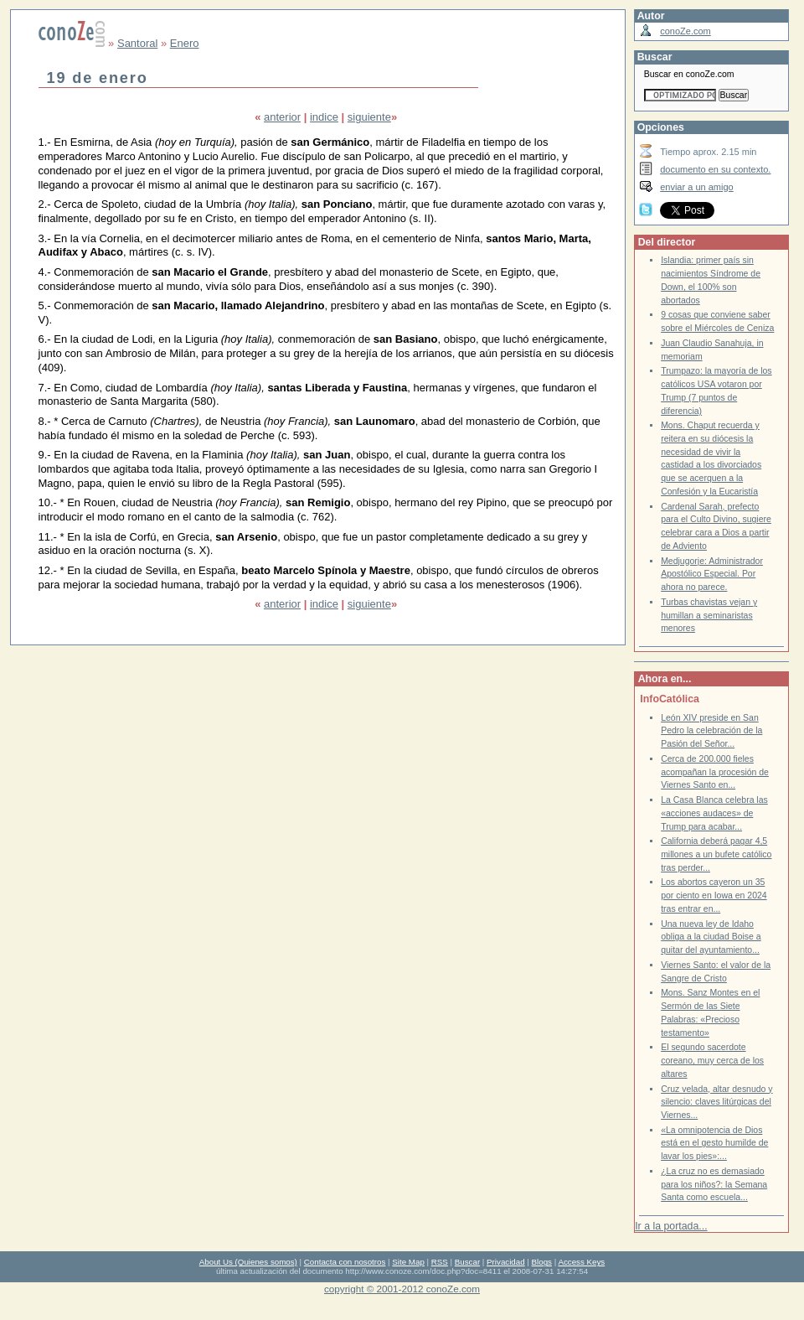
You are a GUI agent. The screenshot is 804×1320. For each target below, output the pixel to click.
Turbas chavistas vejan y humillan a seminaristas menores (709, 615)
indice (324, 117)
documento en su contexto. (715, 169)
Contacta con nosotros (345, 1261)
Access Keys (581, 1261)
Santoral (137, 43)
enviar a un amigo (697, 187)
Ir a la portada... (671, 1226)
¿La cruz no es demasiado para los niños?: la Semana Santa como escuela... (714, 1184)
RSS (439, 1261)
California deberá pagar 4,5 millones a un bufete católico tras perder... (716, 854)
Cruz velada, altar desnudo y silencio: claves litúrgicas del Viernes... (716, 1102)
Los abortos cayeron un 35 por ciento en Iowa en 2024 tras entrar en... (714, 895)
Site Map (408, 1261)
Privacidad (506, 1261)
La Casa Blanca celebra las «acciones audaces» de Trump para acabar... (714, 813)
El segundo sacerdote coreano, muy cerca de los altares (712, 1060)
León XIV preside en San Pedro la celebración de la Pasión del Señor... (711, 730)
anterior (282, 117)
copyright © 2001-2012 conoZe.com (402, 1288)
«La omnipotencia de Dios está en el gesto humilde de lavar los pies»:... (714, 1143)
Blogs (542, 1261)
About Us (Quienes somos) (248, 1261)
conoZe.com (685, 31)
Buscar (467, 1261)
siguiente (369, 117)
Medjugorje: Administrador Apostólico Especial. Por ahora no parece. (712, 574)
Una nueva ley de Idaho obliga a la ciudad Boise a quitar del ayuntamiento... (711, 937)
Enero (184, 43)
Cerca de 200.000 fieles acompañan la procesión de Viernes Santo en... (715, 771)
